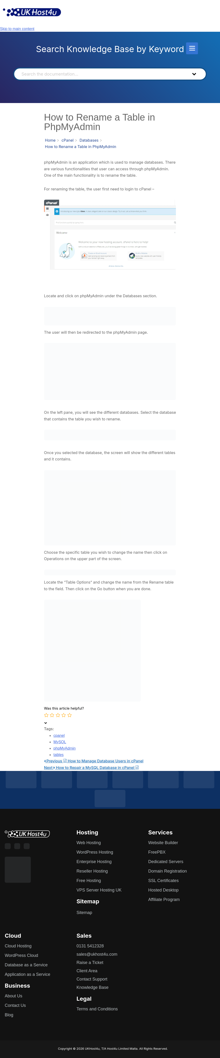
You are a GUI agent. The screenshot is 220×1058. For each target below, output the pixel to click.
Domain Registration (167, 871)
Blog (9, 1015)
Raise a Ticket (90, 962)
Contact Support (92, 979)
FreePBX (156, 852)
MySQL (60, 742)
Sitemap (84, 912)
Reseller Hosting (92, 871)
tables (59, 755)
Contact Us (15, 1005)
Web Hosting (89, 842)
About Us (13, 996)
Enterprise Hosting (94, 861)
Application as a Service (27, 974)
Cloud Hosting (18, 946)
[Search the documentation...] (101, 74)
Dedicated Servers (165, 861)
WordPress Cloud (21, 955)
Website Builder (163, 842)
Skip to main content (17, 29)
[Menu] (192, 48)
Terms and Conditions (97, 1009)
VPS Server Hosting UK (99, 890)
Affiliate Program (164, 899)
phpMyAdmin (65, 748)
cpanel (59, 736)
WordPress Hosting (95, 852)
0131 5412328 (90, 946)
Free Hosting (89, 880)
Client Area (87, 970)
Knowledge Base (93, 987)
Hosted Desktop (163, 890)
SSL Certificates (163, 880)
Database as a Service (26, 965)
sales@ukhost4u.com (97, 954)
